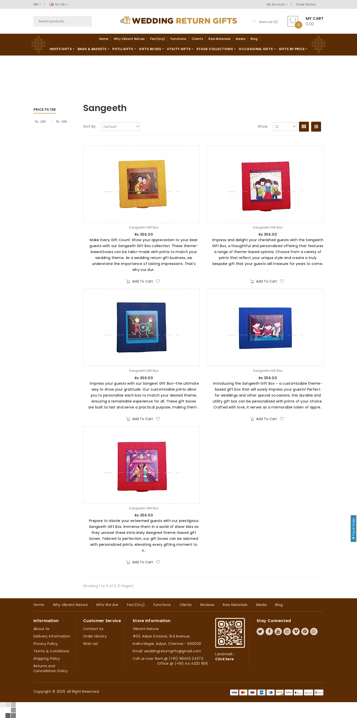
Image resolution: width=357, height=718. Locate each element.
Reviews (207, 604)
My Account (277, 4)
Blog (254, 39)
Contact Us (93, 628)
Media (240, 39)
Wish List (90, 643)
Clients (197, 39)
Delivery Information (51, 636)
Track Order (353, 528)
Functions (178, 39)
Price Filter (44, 109)
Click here (224, 659)
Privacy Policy (45, 643)
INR (37, 4)
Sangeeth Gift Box (143, 227)
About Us (41, 628)
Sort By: (89, 126)
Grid (304, 127)
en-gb (59, 4)
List (316, 127)
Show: (263, 126)
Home (104, 39)
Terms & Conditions (51, 651)
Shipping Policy (46, 658)
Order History (306, 4)
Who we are (107, 604)
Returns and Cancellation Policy (50, 668)
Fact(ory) (157, 39)
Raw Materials (219, 39)
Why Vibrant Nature (129, 39)
